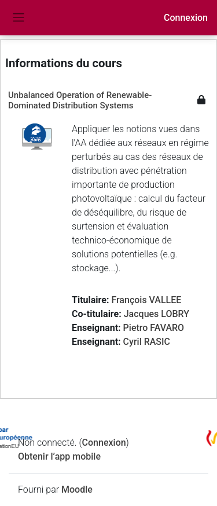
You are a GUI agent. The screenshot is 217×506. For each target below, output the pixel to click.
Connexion (186, 17)
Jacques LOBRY (156, 313)
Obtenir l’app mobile (59, 456)
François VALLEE (146, 299)
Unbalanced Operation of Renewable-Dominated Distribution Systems (80, 100)
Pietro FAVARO (154, 327)
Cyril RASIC (146, 341)
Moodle (77, 489)
